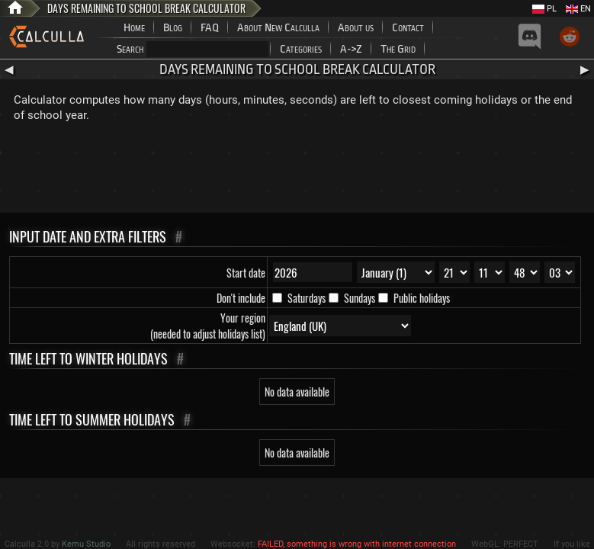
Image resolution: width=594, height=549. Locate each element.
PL (544, 9)
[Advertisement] (297, 170)
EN (578, 9)
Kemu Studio (86, 544)
